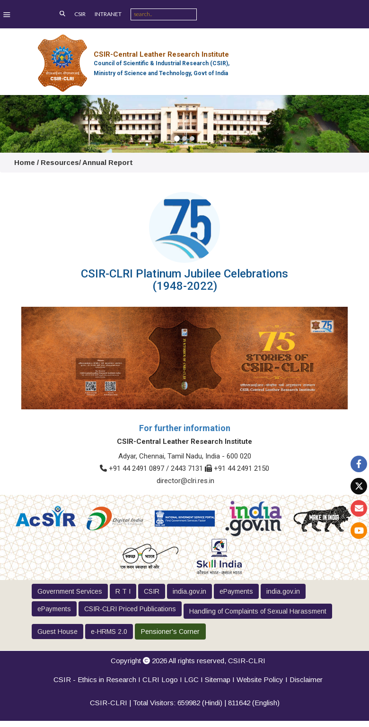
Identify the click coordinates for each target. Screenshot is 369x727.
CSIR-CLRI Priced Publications (130, 609)
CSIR (80, 13)
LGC (191, 679)
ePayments (236, 591)
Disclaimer (306, 679)
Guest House (57, 631)
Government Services (69, 591)
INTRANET (108, 13)
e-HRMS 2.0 (109, 631)
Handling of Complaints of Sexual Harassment (257, 611)
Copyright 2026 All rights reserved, (188, 661)
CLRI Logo (160, 679)
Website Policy (260, 679)
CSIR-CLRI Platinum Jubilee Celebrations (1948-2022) (184, 280)
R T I (123, 591)
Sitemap (217, 679)
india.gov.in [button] (189, 591)
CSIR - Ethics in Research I (97, 679)
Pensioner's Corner (170, 631)
